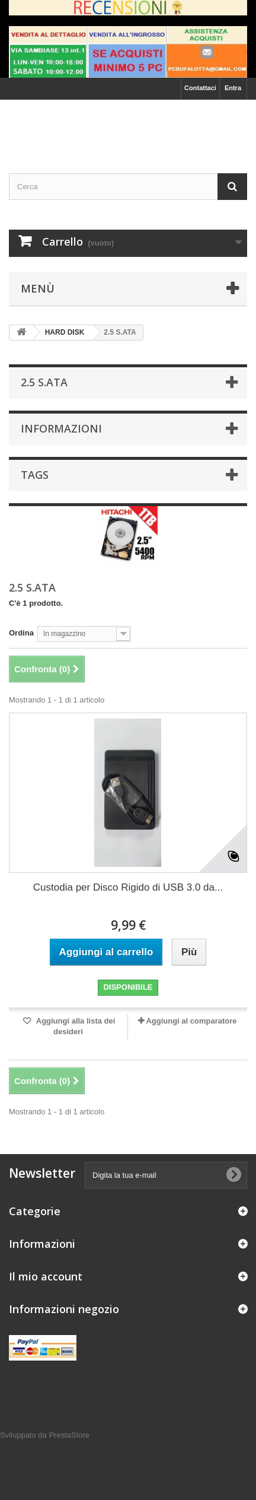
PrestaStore (69, 1435)
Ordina (21, 632)
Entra (233, 87)
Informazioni (61, 428)
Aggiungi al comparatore (191, 1020)
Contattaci (200, 87)
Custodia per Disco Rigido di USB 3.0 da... (128, 887)
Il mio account (45, 1276)
